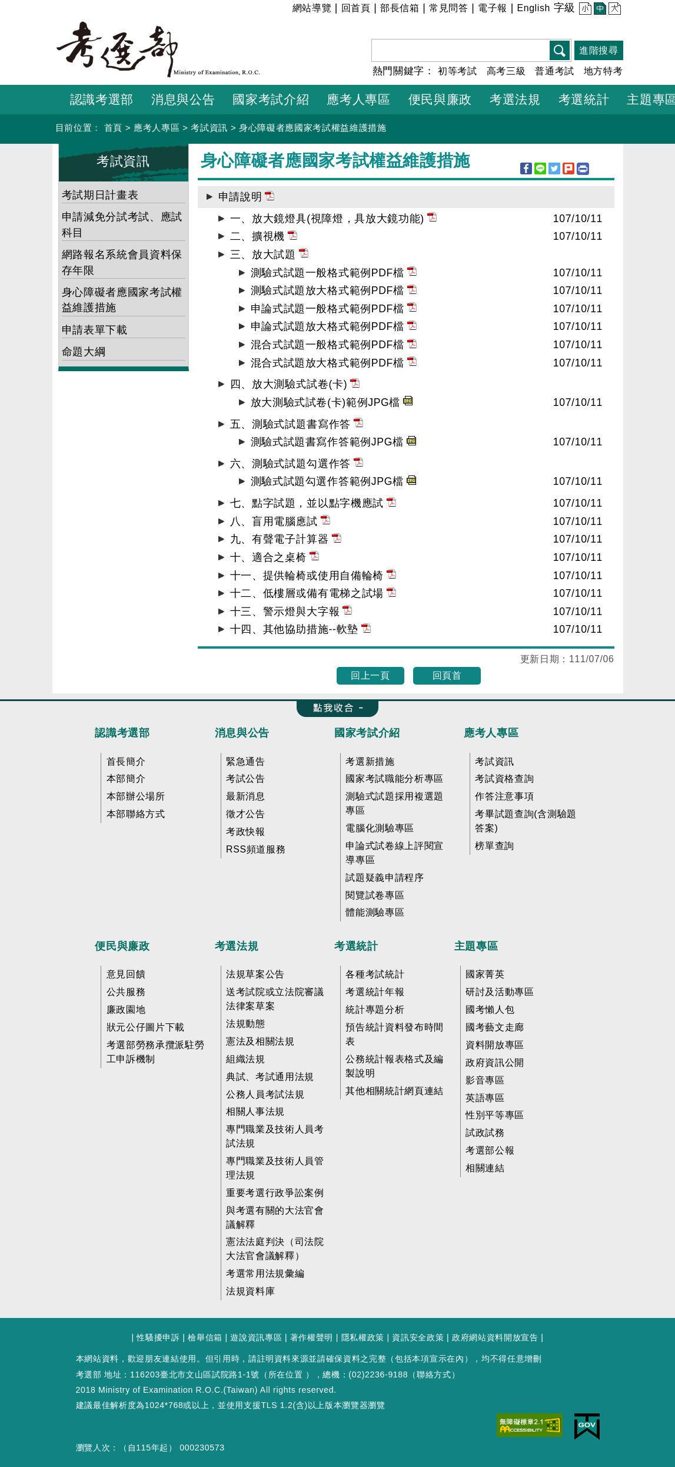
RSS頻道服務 (255, 849)
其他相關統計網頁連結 (394, 1091)
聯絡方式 (434, 1374)
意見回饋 (126, 974)
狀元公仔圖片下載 (146, 1027)
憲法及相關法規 (260, 1041)
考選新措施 (369, 761)
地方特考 (603, 71)
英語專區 (485, 1098)
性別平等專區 (494, 1115)
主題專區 (476, 946)
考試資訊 (209, 128)
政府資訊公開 (494, 1063)
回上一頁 (370, 675)
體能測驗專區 (374, 912)
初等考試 (457, 71)
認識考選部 (122, 733)
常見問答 (448, 8)
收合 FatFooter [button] (333, 709)
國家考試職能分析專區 (394, 779)
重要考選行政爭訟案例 (275, 1193)
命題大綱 (84, 352)
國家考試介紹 (367, 733)
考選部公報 (489, 1150)
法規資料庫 (250, 1291)
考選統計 (356, 946)
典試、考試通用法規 (270, 1077)
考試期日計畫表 (100, 195)
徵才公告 (245, 814)
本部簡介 (126, 779)
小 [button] (584, 10)
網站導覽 (312, 8)
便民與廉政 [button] (440, 99)
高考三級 (506, 71)
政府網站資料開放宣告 (495, 1337)
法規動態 (245, 1024)
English (533, 8)
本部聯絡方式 (136, 814)
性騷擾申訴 (158, 1337)
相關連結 (485, 1168)
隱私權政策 (362, 1337)
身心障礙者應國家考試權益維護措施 (313, 128)
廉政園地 (126, 1010)
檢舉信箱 (205, 1337)
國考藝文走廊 (494, 1027)
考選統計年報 (374, 992)
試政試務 (485, 1133)
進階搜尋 (599, 50)
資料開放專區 (494, 1045)
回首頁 (356, 8)
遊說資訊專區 (256, 1337)
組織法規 (245, 1059)
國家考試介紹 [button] (270, 99)
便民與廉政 (122, 946)
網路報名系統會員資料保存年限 (122, 262)
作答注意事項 (504, 796)
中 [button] (599, 10)
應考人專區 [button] (358, 99)
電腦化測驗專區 (379, 828)
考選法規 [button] (515, 99)
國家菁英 (485, 974)
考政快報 (245, 832)
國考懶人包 (489, 1010)
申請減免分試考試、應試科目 (122, 224)
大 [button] (614, 10)
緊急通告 (245, 761)
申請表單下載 (95, 330)
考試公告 (245, 779)
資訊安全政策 (418, 1337)
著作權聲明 (311, 1337)
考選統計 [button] (584, 99)
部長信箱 (400, 8)
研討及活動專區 (499, 992)
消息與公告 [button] (183, 99)
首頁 (113, 128)
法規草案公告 (255, 974)
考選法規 (237, 946)
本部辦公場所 (136, 796)
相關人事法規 (255, 1111)
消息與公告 (242, 733)
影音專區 (485, 1080)
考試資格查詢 (504, 779)
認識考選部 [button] (102, 99)
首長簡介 (126, 761)
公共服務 (126, 992)
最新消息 (245, 796)
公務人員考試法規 (265, 1094)
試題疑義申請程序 (384, 878)
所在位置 (285, 1374)
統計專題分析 (374, 1010)
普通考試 (554, 71)
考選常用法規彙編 (265, 1273)
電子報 (492, 8)
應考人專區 (156, 128)
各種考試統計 (374, 974)
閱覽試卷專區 (374, 895)
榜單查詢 (494, 846)
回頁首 (447, 675)
